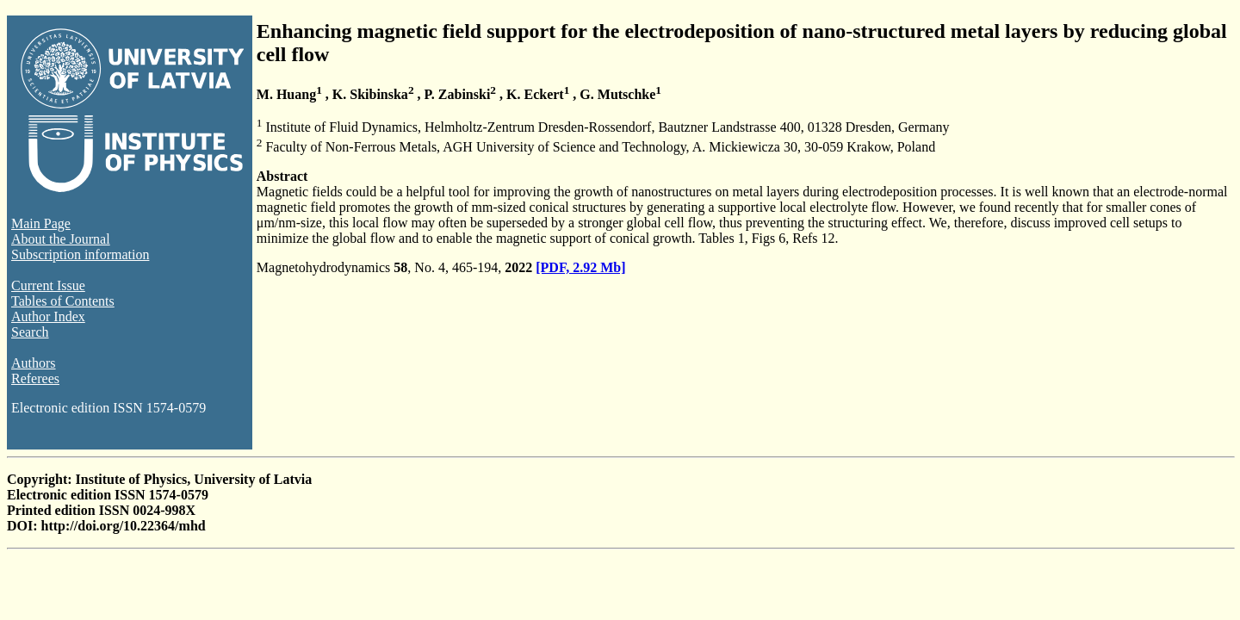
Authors (33, 363)
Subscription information (80, 254)
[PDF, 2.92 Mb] (580, 267)
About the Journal (60, 239)
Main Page (41, 223)
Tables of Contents (63, 301)
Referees (35, 378)
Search (30, 332)
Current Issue (48, 285)
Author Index (48, 316)
